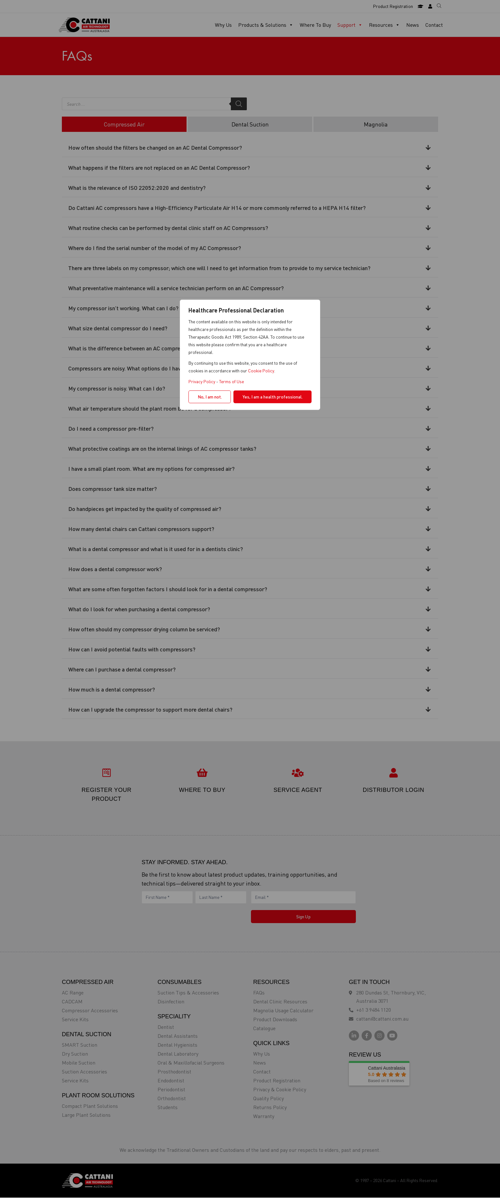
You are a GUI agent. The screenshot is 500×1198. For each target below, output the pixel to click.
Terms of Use (231, 381)
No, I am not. (210, 396)
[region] (250, 599)
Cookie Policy (261, 370)
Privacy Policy (201, 381)
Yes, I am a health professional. (273, 396)
